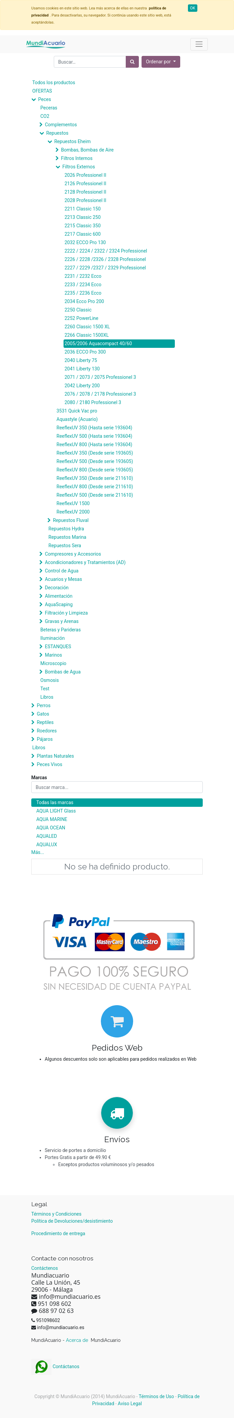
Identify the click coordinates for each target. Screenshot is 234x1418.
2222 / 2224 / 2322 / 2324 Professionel (106, 251)
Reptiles (45, 722)
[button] (161, 62)
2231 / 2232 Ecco (83, 276)
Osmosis (49, 680)
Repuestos (57, 133)
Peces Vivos (49, 764)
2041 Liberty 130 (82, 368)
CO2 (44, 116)
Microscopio (53, 663)
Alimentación (58, 596)
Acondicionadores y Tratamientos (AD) (85, 562)
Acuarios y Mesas (63, 579)
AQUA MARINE (51, 819)
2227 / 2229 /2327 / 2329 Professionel (105, 267)
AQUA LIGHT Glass (56, 811)
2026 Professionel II (85, 175)
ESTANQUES (58, 646)
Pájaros (44, 739)
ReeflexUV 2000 (73, 512)
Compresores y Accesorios (73, 554)
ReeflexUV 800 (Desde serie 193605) (94, 469)
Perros (43, 705)
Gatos (43, 714)
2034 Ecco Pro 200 (84, 301)
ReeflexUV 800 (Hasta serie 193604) (94, 444)
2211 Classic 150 (83, 208)
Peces (44, 99)
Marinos (53, 655)
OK (192, 8)
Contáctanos (55, 1366)
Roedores (46, 730)
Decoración (56, 587)
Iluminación (52, 638)
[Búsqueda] (132, 62)
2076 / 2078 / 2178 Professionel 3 (100, 394)
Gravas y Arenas (61, 621)
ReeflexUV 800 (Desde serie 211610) (94, 486)
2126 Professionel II (85, 183)
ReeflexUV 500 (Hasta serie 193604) (94, 436)
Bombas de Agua (62, 671)
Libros (46, 697)
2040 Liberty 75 (81, 360)
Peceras (48, 107)
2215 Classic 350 (83, 225)
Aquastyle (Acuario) (77, 419)
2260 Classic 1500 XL (87, 326)
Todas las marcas (54, 802)
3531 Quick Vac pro (76, 411)
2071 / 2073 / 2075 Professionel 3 (100, 377)
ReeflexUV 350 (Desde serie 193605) (94, 453)
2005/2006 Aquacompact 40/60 (98, 343)
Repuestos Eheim (72, 141)
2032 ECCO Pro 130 (85, 242)
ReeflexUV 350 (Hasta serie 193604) (94, 427)
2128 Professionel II (85, 192)
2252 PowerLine (81, 318)
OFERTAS (42, 91)
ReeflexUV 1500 (73, 503)
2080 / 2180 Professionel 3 (93, 402)
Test (44, 688)
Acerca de (77, 1340)
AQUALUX (46, 844)
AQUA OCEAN (50, 827)
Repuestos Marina (67, 537)
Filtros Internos (76, 158)
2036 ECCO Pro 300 (85, 352)
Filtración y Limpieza (66, 613)
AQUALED (46, 836)
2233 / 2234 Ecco (83, 284)
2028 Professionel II (85, 200)
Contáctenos (44, 1268)
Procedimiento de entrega (58, 1233)
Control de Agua (61, 570)
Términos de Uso (156, 1396)
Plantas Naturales (55, 756)
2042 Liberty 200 (82, 385)
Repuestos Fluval (70, 520)
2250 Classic (78, 309)
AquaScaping (59, 604)
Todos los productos (53, 82)
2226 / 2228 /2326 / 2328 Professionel (105, 259)
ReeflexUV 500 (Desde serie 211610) (94, 495)
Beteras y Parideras (60, 629)
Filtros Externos (78, 166)
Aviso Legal (130, 1403)
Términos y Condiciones (56, 1214)
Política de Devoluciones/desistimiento (72, 1221)
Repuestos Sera (64, 545)
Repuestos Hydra (66, 528)
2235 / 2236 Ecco (83, 293)
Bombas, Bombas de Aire (87, 150)
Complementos (61, 124)
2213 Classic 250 (83, 217)
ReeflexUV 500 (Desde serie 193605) (94, 461)
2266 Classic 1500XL (87, 335)
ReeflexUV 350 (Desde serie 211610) (94, 478)
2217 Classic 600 (83, 234)
